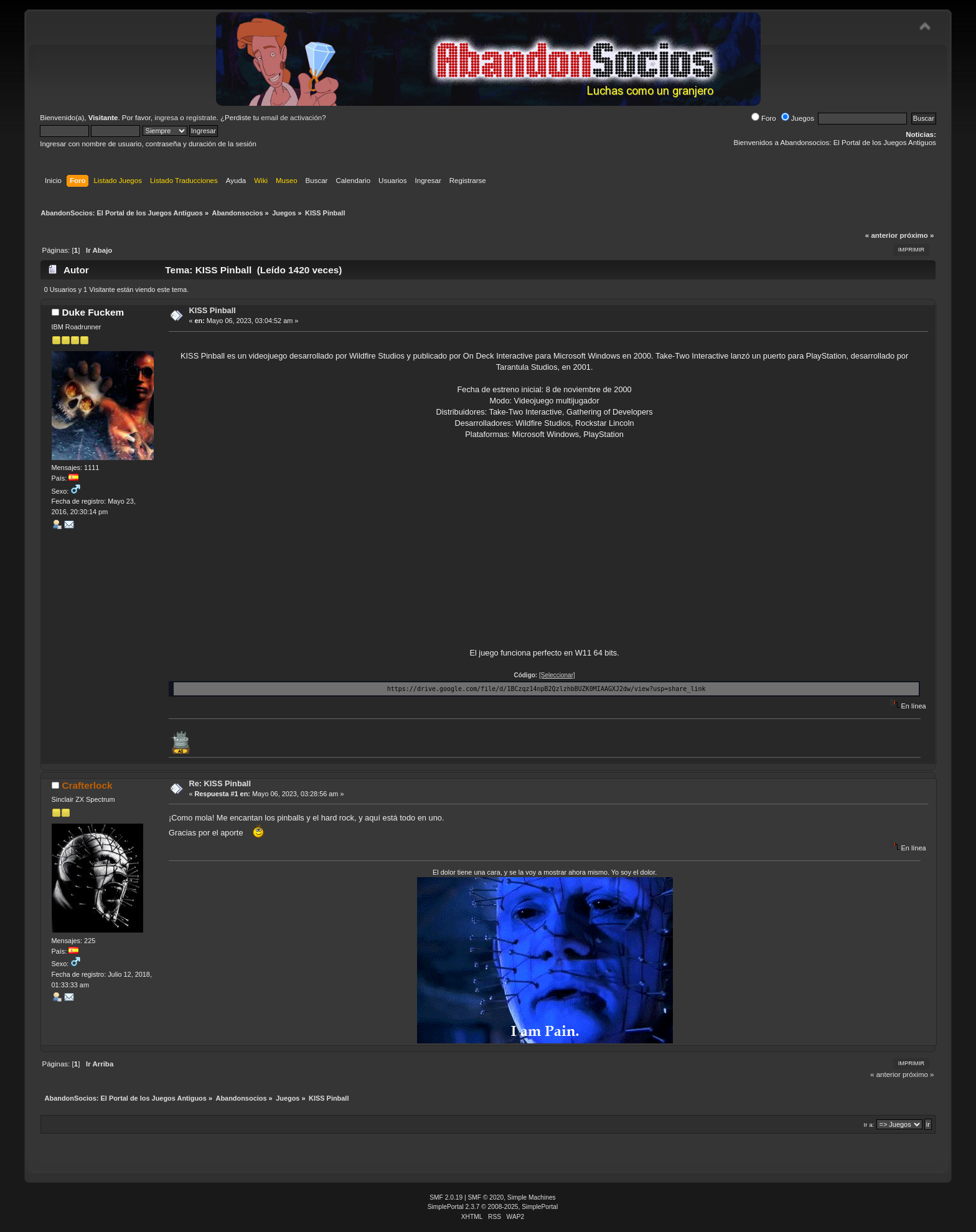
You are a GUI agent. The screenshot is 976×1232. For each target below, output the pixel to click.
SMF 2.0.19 (445, 1197)
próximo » (916, 235)
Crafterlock (87, 785)
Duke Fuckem (93, 312)
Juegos (797, 118)
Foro (763, 118)
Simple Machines (531, 1197)
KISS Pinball (212, 310)
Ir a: (868, 1124)
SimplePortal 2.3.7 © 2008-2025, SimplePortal (493, 1206)
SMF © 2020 (486, 1197)
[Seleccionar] (557, 675)
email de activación (291, 117)
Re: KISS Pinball (220, 783)
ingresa (166, 117)
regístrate (201, 117)
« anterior (881, 235)
